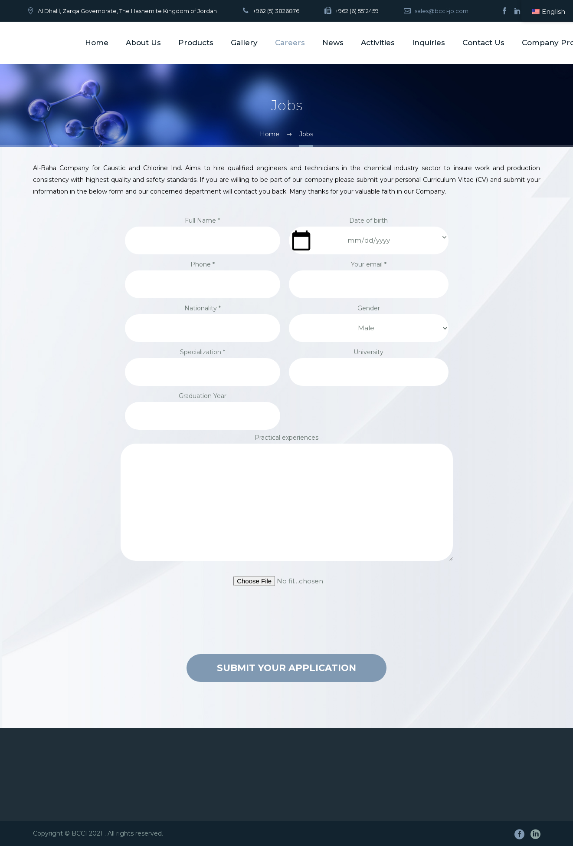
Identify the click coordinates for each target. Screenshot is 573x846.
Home (96, 42)
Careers (290, 42)
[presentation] (287, 619)
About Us (143, 42)
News (333, 42)
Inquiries (428, 42)
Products (195, 42)
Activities (378, 42)
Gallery (244, 42)
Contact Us (483, 42)
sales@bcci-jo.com (441, 10)
